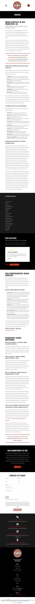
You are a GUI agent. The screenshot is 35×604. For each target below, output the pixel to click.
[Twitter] (20, 594)
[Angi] (16, 594)
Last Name (19, 478)
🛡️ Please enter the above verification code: (12, 499)
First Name (7, 478)
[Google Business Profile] (10, 594)
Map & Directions (17, 571)
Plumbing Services (17, 578)
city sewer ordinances (17, 151)
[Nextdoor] (24, 594)
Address (7, 484)
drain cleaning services (10, 40)
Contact (17, 583)
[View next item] (7, 264)
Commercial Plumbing (17, 580)
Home (18, 576)
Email (19, 481)
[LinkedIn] (22, 594)
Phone (6, 481)
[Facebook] (18, 594)
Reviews (17, 581)
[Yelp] (12, 594)
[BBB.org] (14, 594)
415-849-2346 (17, 561)
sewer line (24, 310)
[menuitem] (17, 200)
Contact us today (21, 99)
